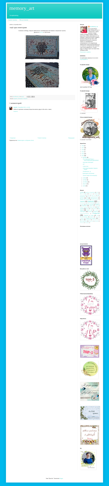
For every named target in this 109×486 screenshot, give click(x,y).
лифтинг (91, 205)
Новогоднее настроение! (88, 173)
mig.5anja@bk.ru (84, 59)
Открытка (96, 211)
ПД (97, 215)
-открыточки (85, 166)
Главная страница (12, 20)
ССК (83, 219)
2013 (83, 153)
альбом (82, 192)
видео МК (93, 195)
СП (99, 218)
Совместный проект (90, 218)
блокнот (96, 193)
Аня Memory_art (94, 26)
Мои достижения (24, 20)
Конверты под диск (89, 204)
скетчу (41, 32)
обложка (90, 211)
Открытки (25, 98)
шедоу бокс (91, 221)
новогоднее (20, 98)
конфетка (97, 204)
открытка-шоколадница (84, 213)
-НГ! (84, 164)
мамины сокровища (84, 207)
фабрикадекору (95, 219)
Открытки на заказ (89, 215)
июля (84, 185)
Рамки (97, 216)
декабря (85, 157)
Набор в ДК (89, 210)
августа (85, 183)
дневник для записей (84, 199)
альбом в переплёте (90, 192)
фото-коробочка (83, 221)
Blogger (61, 478)
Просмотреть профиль (85, 52)
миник (87, 208)
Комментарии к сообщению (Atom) (25, 140)
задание (82, 201)
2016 (83, 149)
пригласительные (83, 216)
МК (90, 208)
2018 (83, 145)
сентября (85, 181)
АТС (97, 192)
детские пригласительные (93, 196)
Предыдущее (71, 138)
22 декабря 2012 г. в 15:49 (24, 107)
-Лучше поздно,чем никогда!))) (90, 175)
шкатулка (96, 221)
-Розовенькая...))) (87, 171)
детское (82, 198)
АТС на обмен (83, 193)
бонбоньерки (82, 195)
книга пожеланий (91, 202)
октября (85, 179)
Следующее (12, 138)
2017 (83, 147)
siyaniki (15, 107)
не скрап (96, 210)
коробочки (84, 205)
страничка (88, 219)
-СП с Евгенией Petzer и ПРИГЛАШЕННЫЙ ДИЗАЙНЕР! (91, 160)
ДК (87, 198)
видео (88, 195)
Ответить (15, 111)
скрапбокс (82, 218)
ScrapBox (87, 222)
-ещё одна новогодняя (88, 162)
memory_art (21, 8)
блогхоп (90, 193)
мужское (95, 208)
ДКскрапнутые (94, 198)
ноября (85, 178)
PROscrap (82, 222)
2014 (83, 151)
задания (15, 98)
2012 (83, 155)
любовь (96, 205)
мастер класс (92, 207)
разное (91, 216)
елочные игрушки (94, 199)
